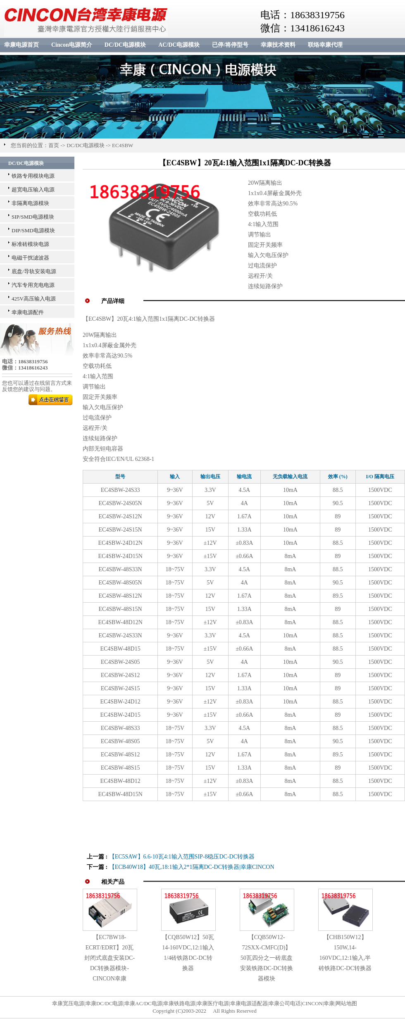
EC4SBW (122, 145)
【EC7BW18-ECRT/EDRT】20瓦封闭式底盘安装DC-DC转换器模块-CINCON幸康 (109, 958)
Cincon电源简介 (71, 45)
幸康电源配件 (28, 312)
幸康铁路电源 (179, 1003)
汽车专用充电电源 (33, 285)
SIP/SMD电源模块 (33, 217)
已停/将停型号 (230, 45)
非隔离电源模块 (30, 203)
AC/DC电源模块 (179, 45)
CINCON (312, 1003)
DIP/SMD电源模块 (33, 230)
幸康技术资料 (278, 45)
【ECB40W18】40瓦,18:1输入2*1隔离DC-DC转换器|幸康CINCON (191, 867)
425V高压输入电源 (34, 299)
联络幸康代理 (325, 45)
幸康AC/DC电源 (143, 1003)
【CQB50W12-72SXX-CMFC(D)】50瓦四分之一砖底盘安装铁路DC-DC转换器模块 (266, 958)
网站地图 (346, 1003)
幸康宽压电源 (68, 1003)
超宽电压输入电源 (33, 189)
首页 (53, 145)
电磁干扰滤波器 (30, 258)
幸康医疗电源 (213, 1003)
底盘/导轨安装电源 (34, 271)
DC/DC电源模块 (125, 45)
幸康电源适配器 (249, 1003)
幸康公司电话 (285, 1003)
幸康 (329, 1003)
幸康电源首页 (21, 45)
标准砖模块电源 (30, 244)
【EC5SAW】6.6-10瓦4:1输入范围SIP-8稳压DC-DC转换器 (182, 857)
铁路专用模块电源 (33, 176)
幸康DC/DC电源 (105, 1003)
